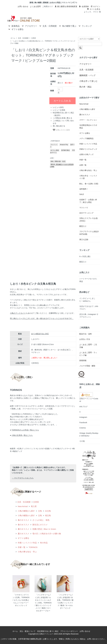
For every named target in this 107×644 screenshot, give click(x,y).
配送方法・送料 (85, 334)
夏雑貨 (45, 3)
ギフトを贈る (16, 29)
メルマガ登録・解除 (87, 366)
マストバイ (66, 3)
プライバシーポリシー (69, 631)
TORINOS (32, 547)
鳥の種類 (38, 3)
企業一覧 (82, 165)
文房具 (33, 38)
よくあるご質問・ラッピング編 (88, 353)
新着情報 (82, 360)
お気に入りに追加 (61, 130)
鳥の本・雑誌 (85, 87)
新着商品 (14, 25)
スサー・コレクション (88, 120)
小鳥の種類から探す (26, 511)
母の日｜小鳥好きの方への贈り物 (46, 533)
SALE (81, 194)
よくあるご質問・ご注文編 (88, 346)
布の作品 (43, 543)
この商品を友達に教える (62, 118)
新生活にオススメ (40, 525)
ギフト (74, 3)
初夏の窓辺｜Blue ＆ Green (44, 529)
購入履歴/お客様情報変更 (66, 6)
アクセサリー (29, 25)
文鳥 (40, 511)
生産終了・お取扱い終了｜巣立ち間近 (88, 201)
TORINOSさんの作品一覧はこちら (25, 430)
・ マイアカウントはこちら (23, 478)
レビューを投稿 (59, 110)
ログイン (95, 6)
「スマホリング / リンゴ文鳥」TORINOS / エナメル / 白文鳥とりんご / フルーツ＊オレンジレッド (21, 600)
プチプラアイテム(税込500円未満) (89, 232)
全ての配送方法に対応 (40, 334)
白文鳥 (48, 511)
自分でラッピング (86, 213)
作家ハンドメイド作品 (27, 543)
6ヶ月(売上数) (84, 256)
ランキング (85, 25)
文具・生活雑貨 (23, 38)
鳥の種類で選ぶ (67, 25)
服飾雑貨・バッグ (87, 75)
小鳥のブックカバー (18, 313)
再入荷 (33, 506)
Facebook (83, 422)
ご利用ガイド (47, 6)
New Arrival (22, 506)
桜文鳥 (48, 515)
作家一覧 (21, 547)
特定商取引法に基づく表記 (47, 631)
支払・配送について (27, 631)
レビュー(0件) (58, 107)
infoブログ (83, 407)
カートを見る (93, 9)
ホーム (13, 38)
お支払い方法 (84, 339)
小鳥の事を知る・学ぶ (27, 552)
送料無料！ (83, 189)
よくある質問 (35, 6)
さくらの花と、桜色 (40, 520)
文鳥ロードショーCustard (88, 398)
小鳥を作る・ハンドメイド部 (88, 177)
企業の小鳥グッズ (86, 154)
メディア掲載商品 (86, 138)
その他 (82, 441)
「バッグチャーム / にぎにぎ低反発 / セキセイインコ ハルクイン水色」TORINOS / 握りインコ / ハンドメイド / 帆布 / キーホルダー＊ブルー (43, 603)
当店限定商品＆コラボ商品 (88, 126)
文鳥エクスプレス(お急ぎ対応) (88, 219)
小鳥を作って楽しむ (88, 81)
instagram (83, 417)
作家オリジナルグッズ (88, 149)
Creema (82, 428)
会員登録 (84, 6)
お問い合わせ (23, 6)
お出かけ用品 (55, 3)
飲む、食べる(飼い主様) (88, 184)
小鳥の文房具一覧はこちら (22, 435)
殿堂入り (82, 226)
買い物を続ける (59, 126)
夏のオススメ (23, 529)
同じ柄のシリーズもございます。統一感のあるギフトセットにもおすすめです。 (42, 318)
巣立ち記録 (83, 239)
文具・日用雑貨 (48, 25)
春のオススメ (23, 520)
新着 (31, 3)
